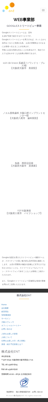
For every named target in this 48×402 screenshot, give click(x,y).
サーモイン (5, 318)
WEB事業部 (6, 315)
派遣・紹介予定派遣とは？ (12, 344)
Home (4, 305)
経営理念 (5, 312)
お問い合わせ (6, 329)
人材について (6, 337)
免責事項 (10, 392)
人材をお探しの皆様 (9, 334)
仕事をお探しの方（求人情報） (13, 341)
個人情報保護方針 (23, 392)
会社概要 (5, 308)
